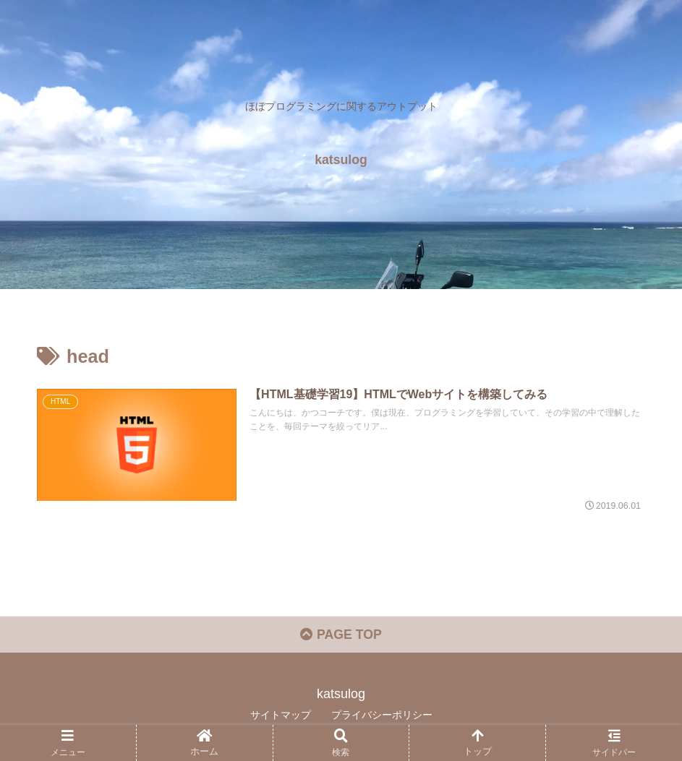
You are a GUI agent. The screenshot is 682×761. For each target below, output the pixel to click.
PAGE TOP (340, 636)
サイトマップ (280, 715)
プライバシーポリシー (381, 715)
